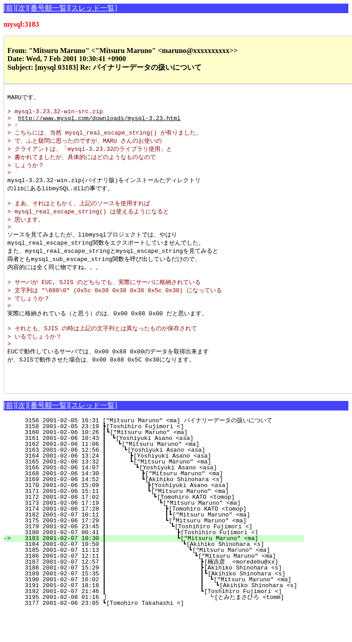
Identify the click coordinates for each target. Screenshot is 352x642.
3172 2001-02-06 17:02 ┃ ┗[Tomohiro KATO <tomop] (161, 527)
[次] (22, 8)
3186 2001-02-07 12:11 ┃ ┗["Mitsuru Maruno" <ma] (157, 586)
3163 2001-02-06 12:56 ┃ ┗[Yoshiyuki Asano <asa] (164, 480)
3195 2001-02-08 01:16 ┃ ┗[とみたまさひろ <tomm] (151, 627)
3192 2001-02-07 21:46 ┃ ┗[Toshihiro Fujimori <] (156, 621)
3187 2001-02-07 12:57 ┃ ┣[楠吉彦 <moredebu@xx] (154, 592)
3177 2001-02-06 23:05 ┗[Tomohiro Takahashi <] (168, 633)
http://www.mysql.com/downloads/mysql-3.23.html (99, 122)
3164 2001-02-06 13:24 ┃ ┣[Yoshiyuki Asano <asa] (163, 486)
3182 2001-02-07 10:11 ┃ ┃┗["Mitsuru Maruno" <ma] (158, 545)
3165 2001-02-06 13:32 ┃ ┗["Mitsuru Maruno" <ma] (163, 492)
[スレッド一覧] (93, 8)
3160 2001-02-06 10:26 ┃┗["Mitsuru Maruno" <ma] (166, 462)
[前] (10, 8)
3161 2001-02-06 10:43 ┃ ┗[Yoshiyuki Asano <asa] (165, 468)
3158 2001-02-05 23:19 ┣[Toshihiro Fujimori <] (168, 456)
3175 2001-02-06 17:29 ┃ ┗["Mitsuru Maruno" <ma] (160, 550)
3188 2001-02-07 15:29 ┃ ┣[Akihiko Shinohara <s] (156, 598)
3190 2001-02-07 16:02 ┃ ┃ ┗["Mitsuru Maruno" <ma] (154, 609)
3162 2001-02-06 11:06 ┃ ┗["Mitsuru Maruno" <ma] (165, 474)
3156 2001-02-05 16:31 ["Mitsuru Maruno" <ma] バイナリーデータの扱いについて (160, 450)
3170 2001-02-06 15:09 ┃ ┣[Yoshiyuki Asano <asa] (162, 515)
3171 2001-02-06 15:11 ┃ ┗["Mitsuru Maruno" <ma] (162, 521)
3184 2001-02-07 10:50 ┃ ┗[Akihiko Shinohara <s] (158, 574)
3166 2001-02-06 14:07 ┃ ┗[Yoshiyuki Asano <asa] (163, 497)
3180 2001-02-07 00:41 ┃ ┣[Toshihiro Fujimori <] (159, 562)
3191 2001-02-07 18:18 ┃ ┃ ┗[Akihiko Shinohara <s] (160, 615)
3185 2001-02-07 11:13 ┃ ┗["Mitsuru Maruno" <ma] (157, 580)
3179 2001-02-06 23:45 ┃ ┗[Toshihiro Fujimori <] (159, 556)
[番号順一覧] (48, 8)
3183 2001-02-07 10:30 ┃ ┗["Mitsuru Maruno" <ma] (159, 568)
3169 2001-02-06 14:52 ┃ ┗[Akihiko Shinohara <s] (162, 509)
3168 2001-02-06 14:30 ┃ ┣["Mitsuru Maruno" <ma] (162, 503)
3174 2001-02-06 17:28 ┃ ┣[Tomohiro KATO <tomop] (160, 539)
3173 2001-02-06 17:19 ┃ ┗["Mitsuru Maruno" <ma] (160, 533)
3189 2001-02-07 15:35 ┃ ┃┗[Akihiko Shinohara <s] (154, 603)
